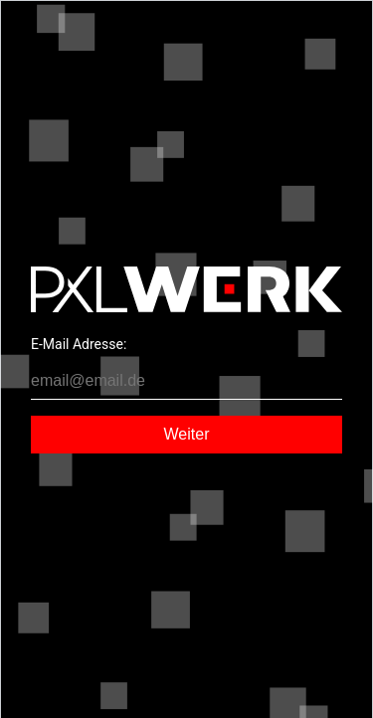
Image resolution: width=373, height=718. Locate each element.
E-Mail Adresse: (78, 344)
